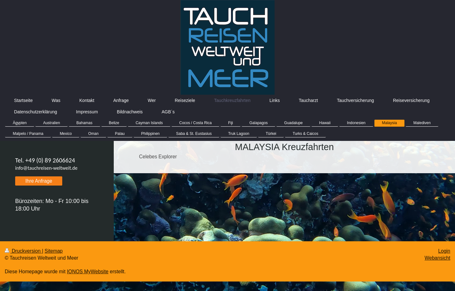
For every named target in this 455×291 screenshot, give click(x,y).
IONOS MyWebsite (87, 271)
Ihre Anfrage (38, 181)
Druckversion (23, 251)
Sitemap (54, 251)
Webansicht (437, 258)
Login (444, 251)
